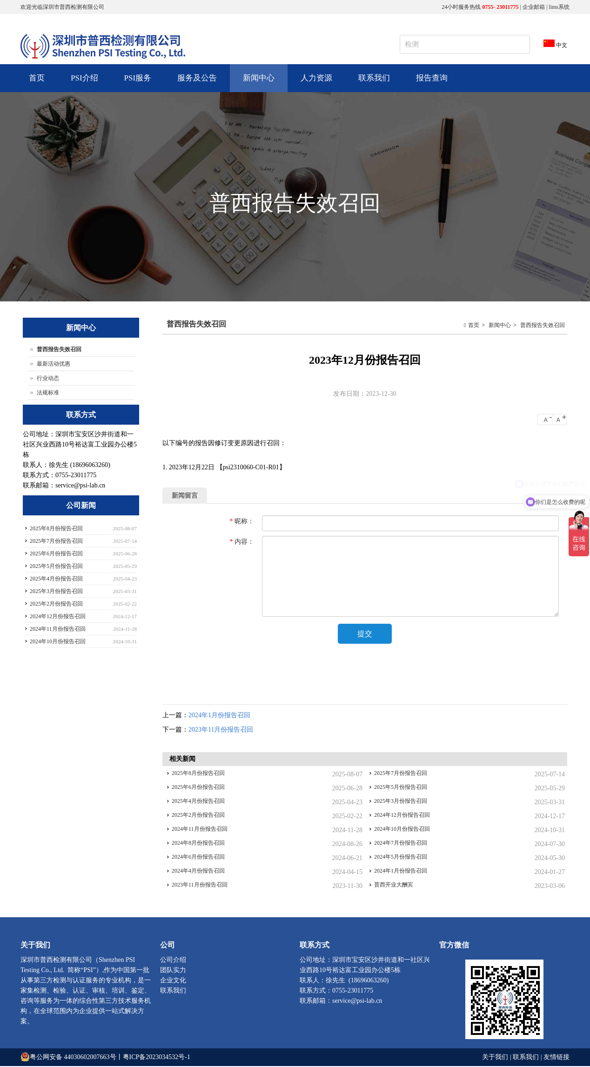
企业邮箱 (534, 7)
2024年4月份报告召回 (198, 871)
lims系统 (559, 7)
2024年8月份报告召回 (198, 843)
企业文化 (173, 981)
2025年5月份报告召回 (400, 788)
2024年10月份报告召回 (402, 830)
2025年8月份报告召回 (198, 774)
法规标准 (48, 392)
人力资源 (315, 82)
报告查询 (432, 77)
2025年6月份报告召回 (198, 788)
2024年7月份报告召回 (400, 843)
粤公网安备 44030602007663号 (73, 1057)
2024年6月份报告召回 (198, 857)
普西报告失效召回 (542, 325)
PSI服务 (136, 82)
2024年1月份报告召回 (219, 716)
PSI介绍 (83, 82)
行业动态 (48, 378)
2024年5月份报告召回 (400, 857)
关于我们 (496, 1057)
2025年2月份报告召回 (198, 816)
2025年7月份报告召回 (400, 774)
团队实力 (173, 970)
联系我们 (374, 77)
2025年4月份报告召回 (198, 802)
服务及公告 (196, 82)
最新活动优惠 (53, 363)
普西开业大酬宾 (393, 885)
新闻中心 (257, 82)
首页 (37, 77)
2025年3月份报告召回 (400, 802)
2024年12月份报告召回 (402, 816)
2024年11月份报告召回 (200, 830)
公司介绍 (173, 960)
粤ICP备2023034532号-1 (156, 1057)
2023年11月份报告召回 (220, 730)
